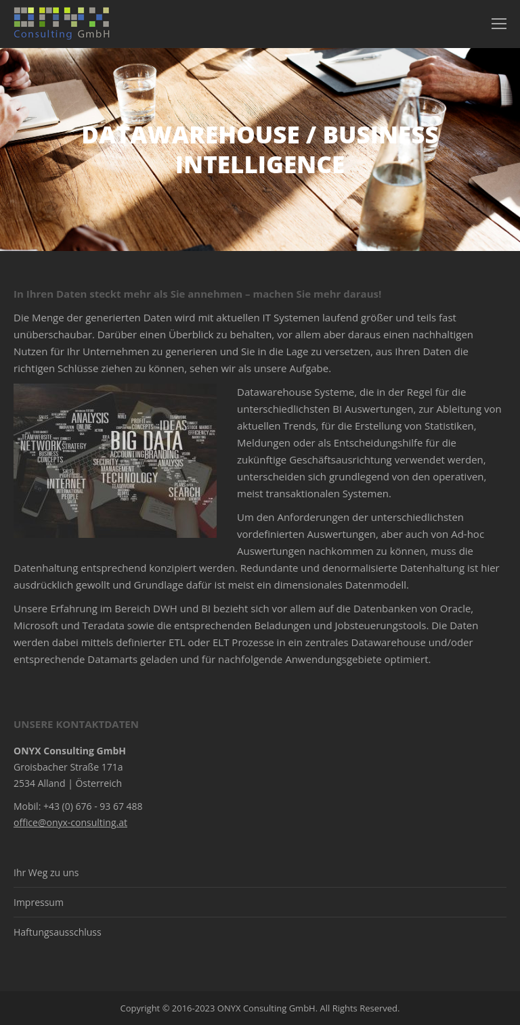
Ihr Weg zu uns (46, 872)
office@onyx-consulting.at (70, 822)
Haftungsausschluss (58, 932)
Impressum (39, 902)
